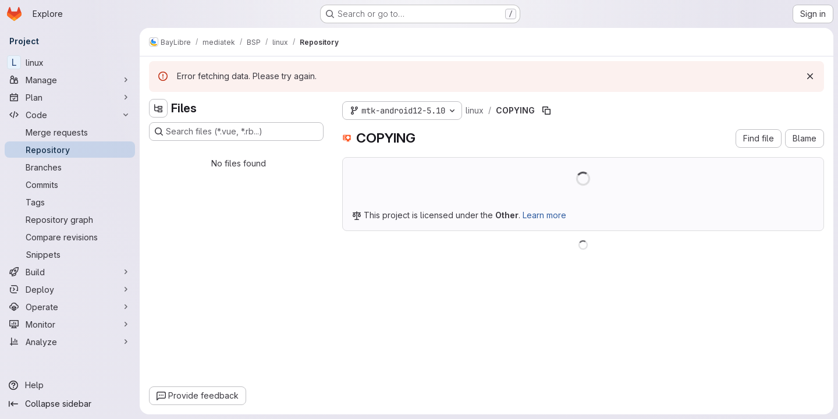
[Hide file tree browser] (158, 108)
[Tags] (70, 202)
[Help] (70, 385)
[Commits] (70, 184)
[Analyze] (70, 341)
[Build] (70, 272)
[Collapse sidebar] (70, 404)
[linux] (70, 62)
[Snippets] (70, 254)
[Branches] (70, 167)
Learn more (544, 215)
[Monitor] (70, 324)
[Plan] (70, 97)
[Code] (70, 114)
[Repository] (70, 149)
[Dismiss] (810, 76)
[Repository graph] (70, 219)
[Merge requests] (70, 132)
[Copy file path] (546, 110)
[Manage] (70, 80)
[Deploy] (70, 289)
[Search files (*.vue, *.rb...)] (236, 131)
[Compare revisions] (70, 237)
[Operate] (70, 307)
